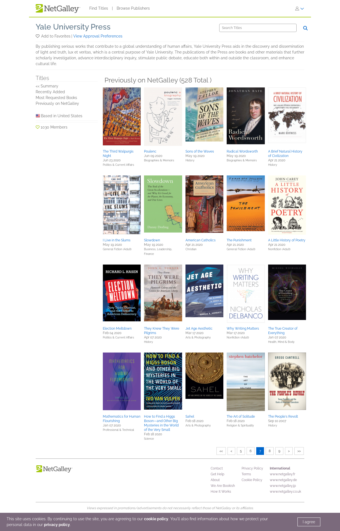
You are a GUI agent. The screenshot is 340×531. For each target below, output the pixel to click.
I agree (309, 522)
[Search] (258, 28)
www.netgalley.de (283, 480)
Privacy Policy (252, 468)
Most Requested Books (56, 97)
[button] (38, 36)
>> (299, 451)
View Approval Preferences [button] (97, 36)
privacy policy (57, 524)
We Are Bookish (223, 486)
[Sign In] (300, 8)
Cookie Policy (252, 480)
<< (221, 451)
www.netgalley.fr (282, 474)
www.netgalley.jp (283, 486)
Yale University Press (73, 26)
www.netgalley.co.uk (285, 491)
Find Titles (98, 8)
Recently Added (50, 92)
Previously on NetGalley (57, 103)
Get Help (217, 474)
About (215, 480)
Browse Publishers (133, 8)
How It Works (221, 491)
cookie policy (156, 519)
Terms (246, 474)
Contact (217, 468)
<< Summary (47, 86)
